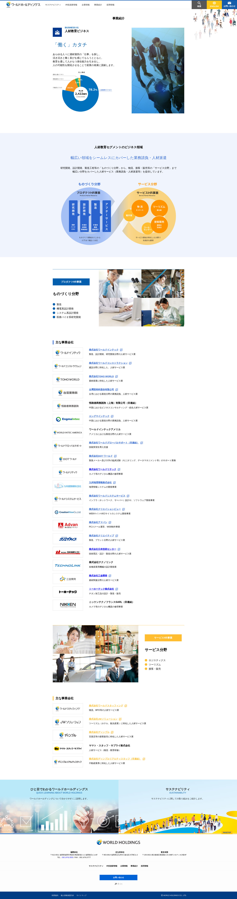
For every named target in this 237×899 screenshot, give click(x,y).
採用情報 (110, 5)
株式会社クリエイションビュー (108, 509)
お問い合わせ (118, 877)
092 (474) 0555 (67, 857)
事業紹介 (98, 5)
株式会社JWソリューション (106, 719)
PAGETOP (227, 832)
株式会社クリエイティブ (104, 535)
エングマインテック (102, 416)
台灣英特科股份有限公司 (104, 389)
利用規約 (55, 895)
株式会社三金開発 (100, 575)
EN (120, 884)
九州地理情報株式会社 (103, 482)
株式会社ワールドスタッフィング (109, 705)
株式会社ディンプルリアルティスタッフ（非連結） (119, 759)
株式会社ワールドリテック (105, 469)
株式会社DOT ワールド (103, 456)
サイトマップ (81, 895)
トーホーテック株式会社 (104, 589)
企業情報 (86, 5)
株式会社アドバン (100, 522)
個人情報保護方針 (67, 895)
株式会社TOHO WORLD (104, 376)
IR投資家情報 (71, 5)
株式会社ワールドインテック (106, 350)
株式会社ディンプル (102, 732)
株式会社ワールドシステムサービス (110, 496)
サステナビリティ (53, 5)
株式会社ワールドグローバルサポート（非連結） (117, 442)
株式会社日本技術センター (105, 549)
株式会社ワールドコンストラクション (111, 363)
